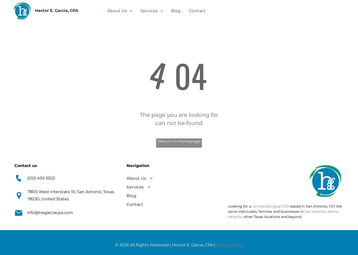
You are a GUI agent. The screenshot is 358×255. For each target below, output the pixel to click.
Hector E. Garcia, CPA (56, 10)
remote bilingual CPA (270, 206)
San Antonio (315, 211)
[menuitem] (120, 10)
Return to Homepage (179, 141)
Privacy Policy (229, 245)
